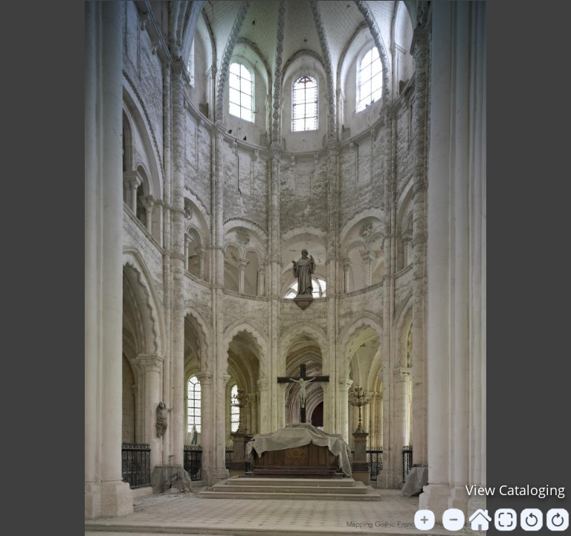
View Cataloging (515, 490)
